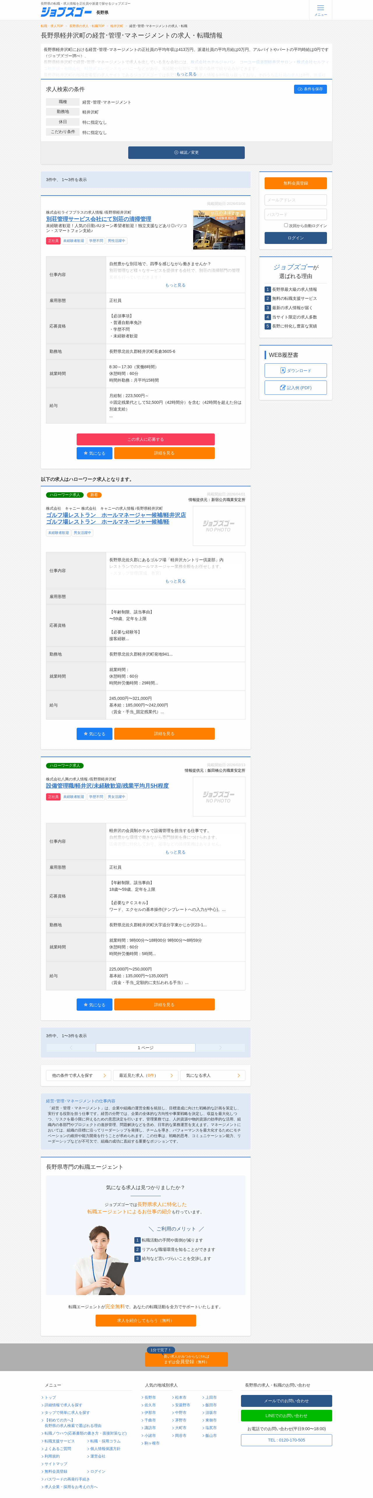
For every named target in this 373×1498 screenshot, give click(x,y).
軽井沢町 (116, 26)
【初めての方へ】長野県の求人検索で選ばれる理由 (73, 1423)
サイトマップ (56, 1464)
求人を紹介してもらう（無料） (145, 1320)
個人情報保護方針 (105, 1449)
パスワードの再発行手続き (67, 1479)
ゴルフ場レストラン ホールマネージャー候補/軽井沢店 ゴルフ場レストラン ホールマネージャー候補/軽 (116, 518)
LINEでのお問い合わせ (286, 1415)
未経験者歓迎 (73, 240)
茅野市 (180, 1420)
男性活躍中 (116, 240)
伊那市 (150, 1413)
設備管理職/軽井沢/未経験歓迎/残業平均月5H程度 (107, 785)
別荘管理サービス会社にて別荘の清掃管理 (98, 219)
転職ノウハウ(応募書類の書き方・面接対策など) (85, 1433)
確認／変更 (186, 152)
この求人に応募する (145, 439)
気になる (94, 453)
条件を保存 (310, 89)
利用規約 (52, 1456)
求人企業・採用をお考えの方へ (71, 1487)
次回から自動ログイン (305, 225)
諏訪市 (150, 1428)
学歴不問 (96, 240)
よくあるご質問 (58, 1449)
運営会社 (97, 1456)
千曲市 (150, 1420)
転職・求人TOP (52, 26)
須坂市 (211, 1413)
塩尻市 (211, 1428)
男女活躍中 (82, 532)
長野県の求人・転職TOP (87, 26)
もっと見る (186, 74)
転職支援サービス (60, 1441)
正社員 (53, 240)
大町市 (180, 1428)
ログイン (296, 237)
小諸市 (150, 1436)
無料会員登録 (296, 183)
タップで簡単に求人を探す (67, 1413)
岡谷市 (180, 1436)
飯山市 (211, 1436)
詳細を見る (164, 453)
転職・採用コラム (105, 1441)
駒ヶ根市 (152, 1443)
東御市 (211, 1420)
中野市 (180, 1413)
